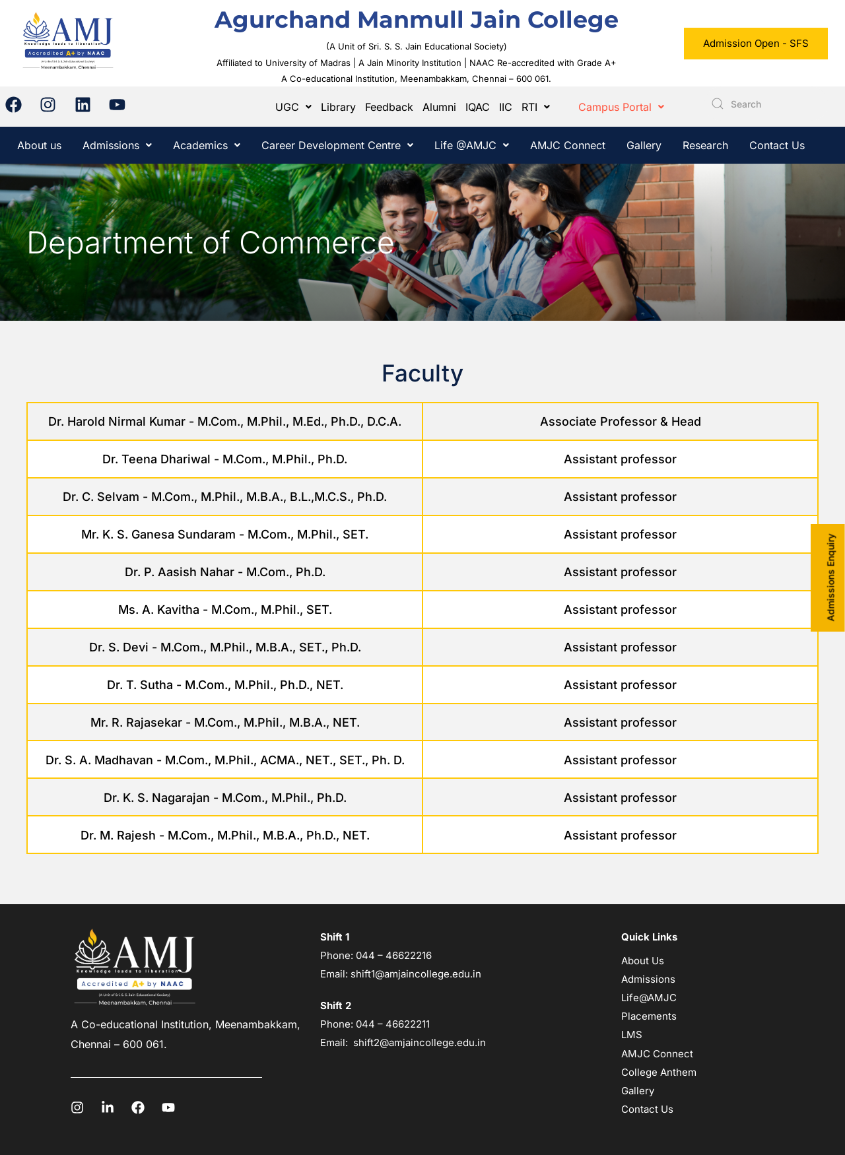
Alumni (439, 107)
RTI (536, 107)
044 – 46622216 (392, 955)
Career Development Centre (337, 145)
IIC (505, 107)
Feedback (389, 107)
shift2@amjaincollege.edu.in (419, 1042)
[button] (293, 107)
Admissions (117, 145)
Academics (206, 145)
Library (338, 107)
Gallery (643, 145)
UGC (293, 107)
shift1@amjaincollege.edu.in (416, 974)
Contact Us (777, 145)
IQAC (477, 107)
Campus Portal (621, 107)
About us (39, 145)
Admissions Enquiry (830, 578)
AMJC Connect (567, 145)
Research (705, 145)
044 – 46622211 (393, 1024)
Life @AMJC (471, 145)
